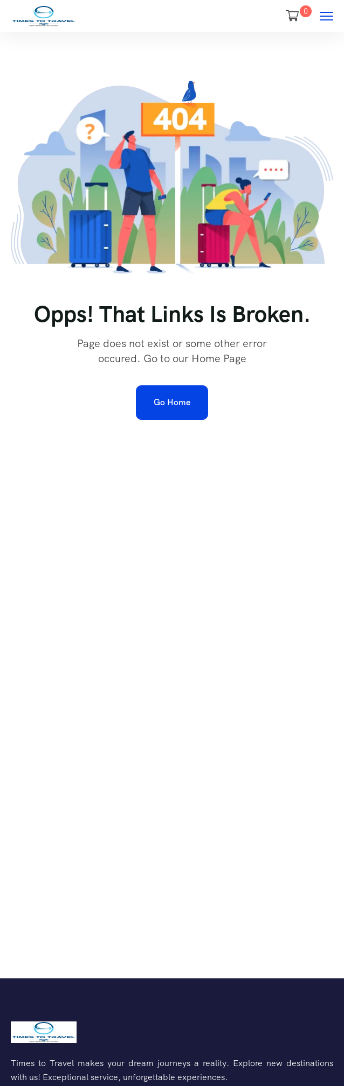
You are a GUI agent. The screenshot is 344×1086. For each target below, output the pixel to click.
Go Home (172, 402)
